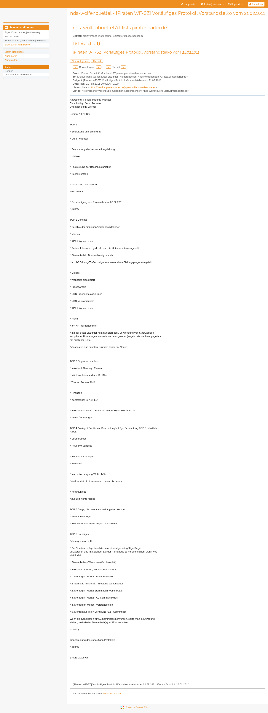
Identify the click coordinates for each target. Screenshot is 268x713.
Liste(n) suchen (211, 4)
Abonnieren (11, 56)
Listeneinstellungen (19, 27)
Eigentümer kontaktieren (18, 44)
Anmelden (256, 4)
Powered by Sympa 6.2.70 (136, 707)
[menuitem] (188, 4)
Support (234, 4)
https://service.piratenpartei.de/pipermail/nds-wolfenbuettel (122, 87)
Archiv (8, 67)
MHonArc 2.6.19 (112, 693)
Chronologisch (80, 61)
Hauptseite (188, 4)
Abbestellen (11, 60)
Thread (97, 61)
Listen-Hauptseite (14, 51)
